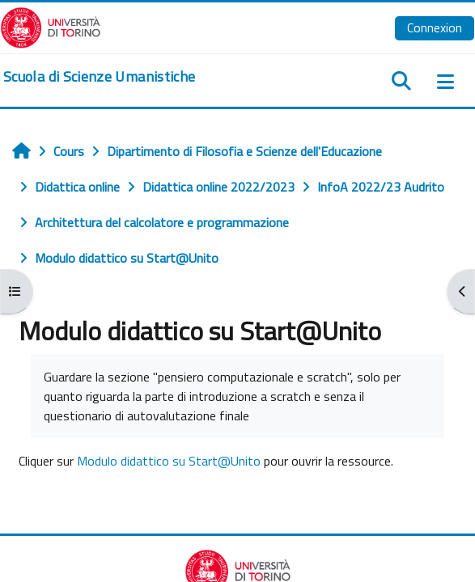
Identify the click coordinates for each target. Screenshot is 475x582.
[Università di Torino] (50, 26)
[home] (99, 77)
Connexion (434, 27)
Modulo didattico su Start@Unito (169, 460)
